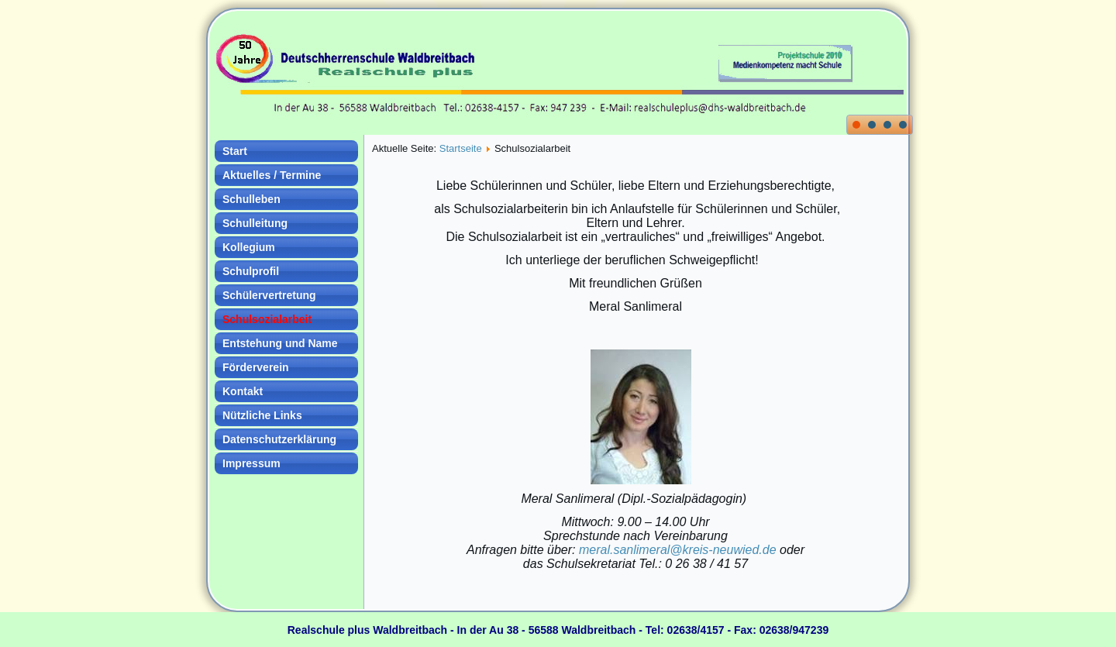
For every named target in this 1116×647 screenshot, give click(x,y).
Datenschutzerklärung (279, 439)
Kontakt (242, 391)
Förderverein (255, 367)
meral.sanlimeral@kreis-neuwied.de (678, 549)
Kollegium (248, 247)
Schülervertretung (269, 295)
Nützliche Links (262, 415)
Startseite (460, 148)
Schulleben (251, 199)
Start (234, 151)
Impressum (251, 463)
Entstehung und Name (280, 343)
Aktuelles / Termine (271, 175)
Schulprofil (250, 271)
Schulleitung (255, 223)
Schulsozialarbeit (267, 319)
